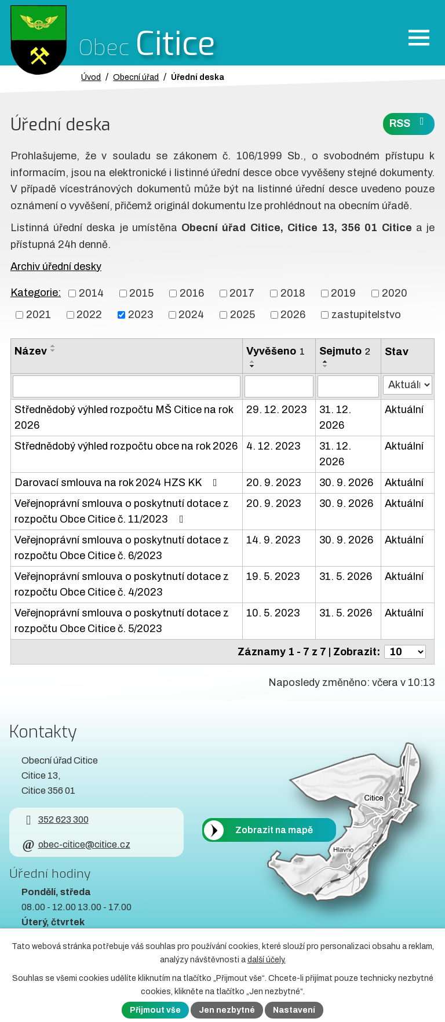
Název (30, 351)
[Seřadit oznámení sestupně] (53, 350)
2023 (140, 314)
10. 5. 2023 (273, 613)
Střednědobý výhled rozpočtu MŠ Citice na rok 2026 (123, 417)
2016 (192, 293)
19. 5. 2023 (273, 576)
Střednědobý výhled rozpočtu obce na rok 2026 (126, 446)
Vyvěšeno (275, 351)
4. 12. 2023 (273, 446)
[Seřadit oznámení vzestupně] (53, 346)
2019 (343, 293)
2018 (292, 293)
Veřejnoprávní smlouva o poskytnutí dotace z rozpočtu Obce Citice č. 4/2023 (121, 584)
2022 (89, 314)
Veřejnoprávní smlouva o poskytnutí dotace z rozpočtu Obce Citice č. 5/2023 (121, 620)
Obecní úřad (136, 77)
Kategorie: (35, 292)
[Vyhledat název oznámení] (126, 386)
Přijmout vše (155, 1010)
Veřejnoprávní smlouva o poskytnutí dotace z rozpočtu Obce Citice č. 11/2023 (121, 511)
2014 (91, 293)
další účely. (266, 959)
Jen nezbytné (227, 1010)
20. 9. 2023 (273, 482)
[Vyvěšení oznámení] (279, 386)
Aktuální (404, 409)
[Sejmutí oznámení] (348, 386)
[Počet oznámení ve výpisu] (405, 652)
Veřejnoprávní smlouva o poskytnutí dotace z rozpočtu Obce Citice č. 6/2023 (121, 547)
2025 (242, 314)
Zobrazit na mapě (274, 830)
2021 (38, 314)
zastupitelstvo (366, 314)
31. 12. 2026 (335, 417)
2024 (191, 314)
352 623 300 (54, 819)
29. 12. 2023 (276, 409)
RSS (409, 122)
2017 (241, 293)
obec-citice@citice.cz (75, 844)
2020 (394, 293)
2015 (141, 293)
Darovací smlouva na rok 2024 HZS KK (118, 482)
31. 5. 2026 (345, 576)
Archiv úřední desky (55, 266)
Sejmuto (344, 351)
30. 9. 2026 (346, 482)
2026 (292, 314)
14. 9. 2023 (273, 540)
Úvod (91, 77)
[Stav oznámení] (407, 385)
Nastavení (294, 1010)
